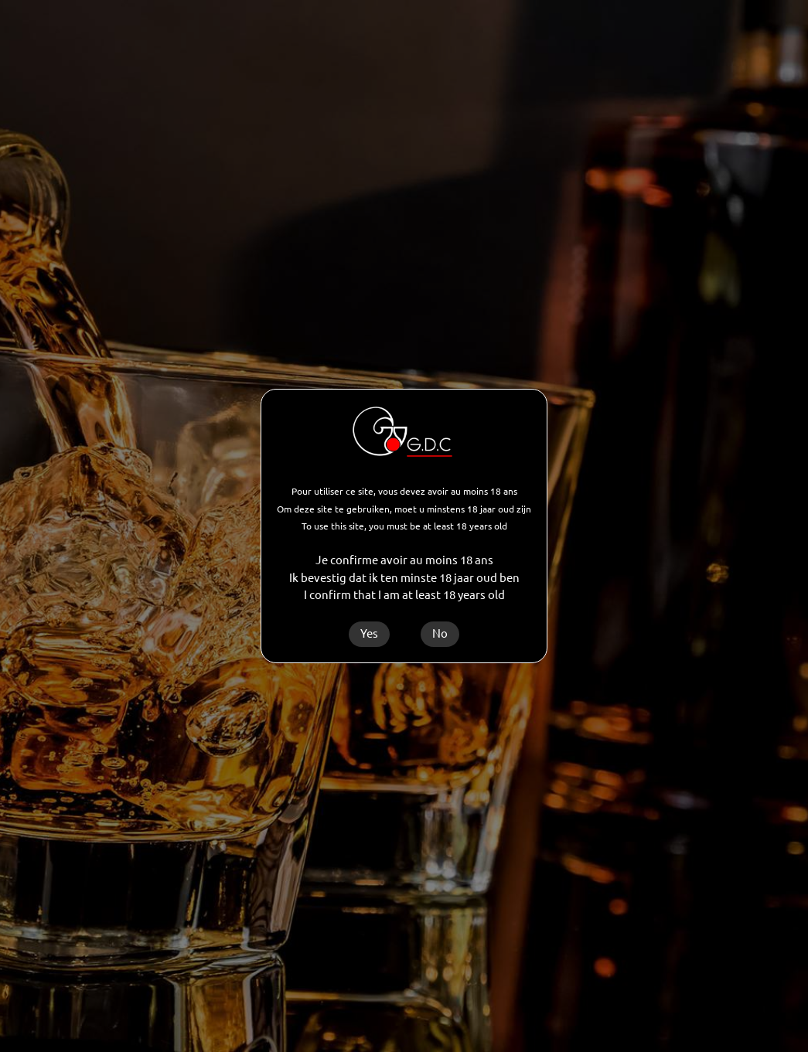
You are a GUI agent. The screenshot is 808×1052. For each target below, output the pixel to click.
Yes (369, 633)
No (440, 633)
